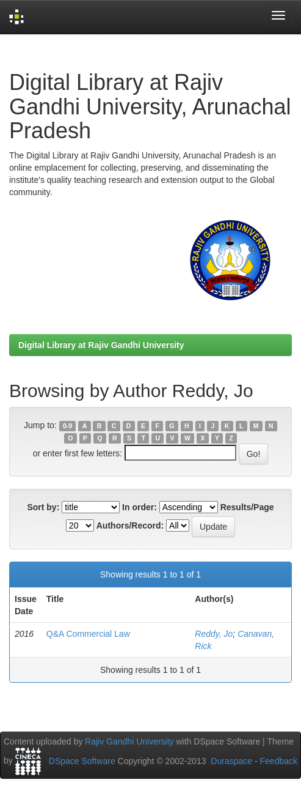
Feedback (278, 761)
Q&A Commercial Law (88, 634)
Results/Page (247, 507)
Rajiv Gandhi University (129, 741)
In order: (139, 507)
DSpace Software (82, 761)
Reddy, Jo (214, 634)
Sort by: (43, 507)
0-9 (67, 425)
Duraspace (231, 761)
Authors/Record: (130, 525)
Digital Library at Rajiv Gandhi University (101, 345)
